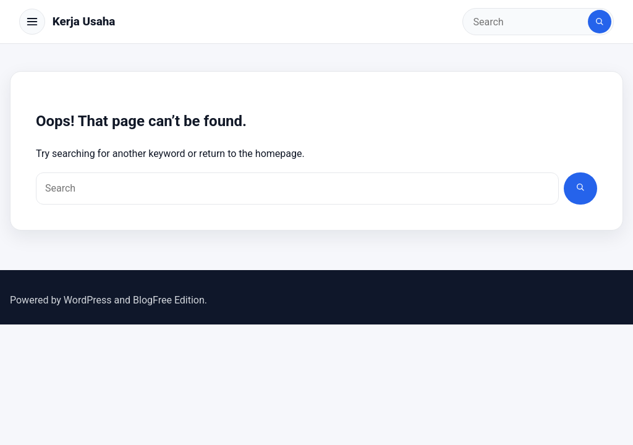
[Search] (599, 21)
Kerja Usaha (84, 21)
